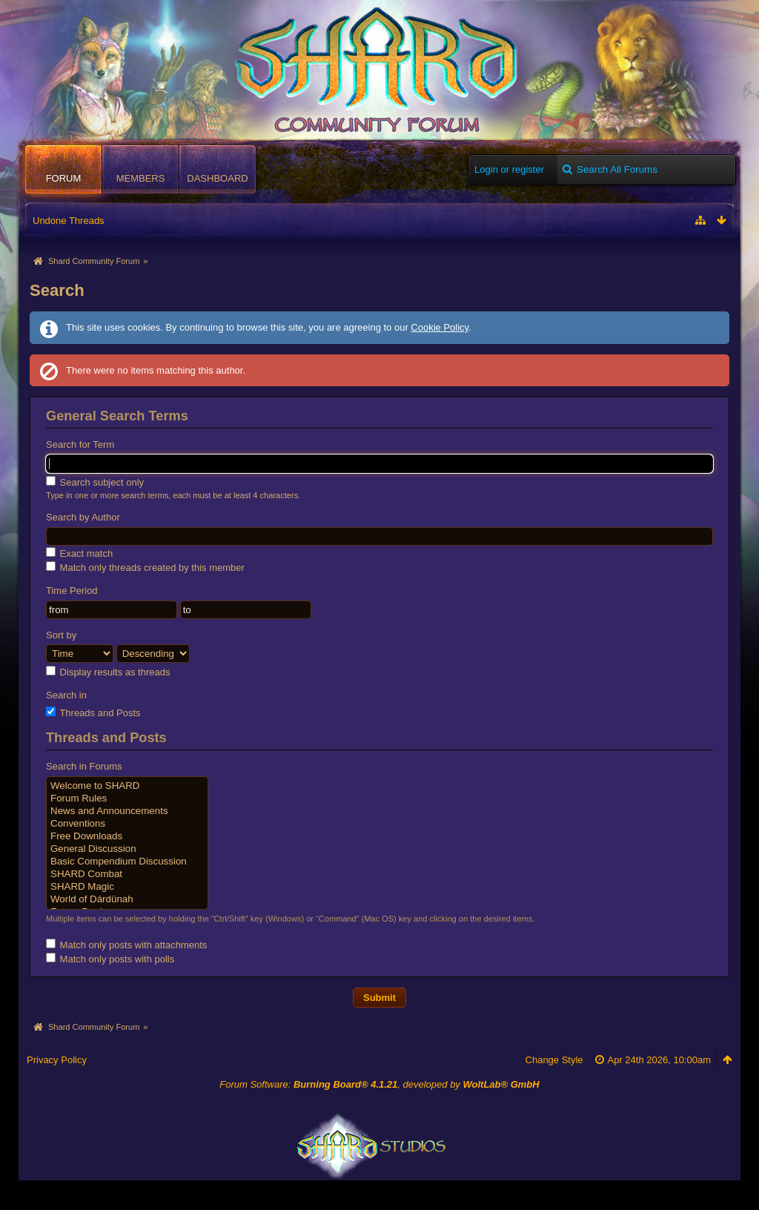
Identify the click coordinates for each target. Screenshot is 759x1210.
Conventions (127, 824)
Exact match (79, 553)
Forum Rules (127, 799)
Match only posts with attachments (126, 945)
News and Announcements (127, 811)
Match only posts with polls (110, 959)
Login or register (509, 169)
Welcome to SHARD (127, 786)
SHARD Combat (127, 874)
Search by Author (83, 517)
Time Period (72, 590)
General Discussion (127, 849)
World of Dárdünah (127, 899)
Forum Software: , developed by (379, 1084)
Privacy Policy (57, 1059)
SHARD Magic (127, 887)
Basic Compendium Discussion (127, 862)
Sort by (61, 635)
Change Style (554, 1059)
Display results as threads (108, 672)
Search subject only (95, 482)
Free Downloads (127, 836)
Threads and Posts (93, 712)
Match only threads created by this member (145, 567)
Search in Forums (84, 766)
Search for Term (80, 444)
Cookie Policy (439, 327)
